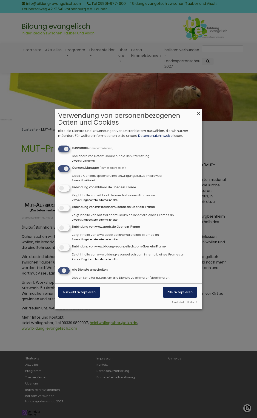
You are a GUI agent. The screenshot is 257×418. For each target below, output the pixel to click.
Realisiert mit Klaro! (184, 302)
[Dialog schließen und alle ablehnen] (198, 112)
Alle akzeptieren (180, 292)
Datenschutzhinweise (155, 135)
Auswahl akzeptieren (79, 292)
